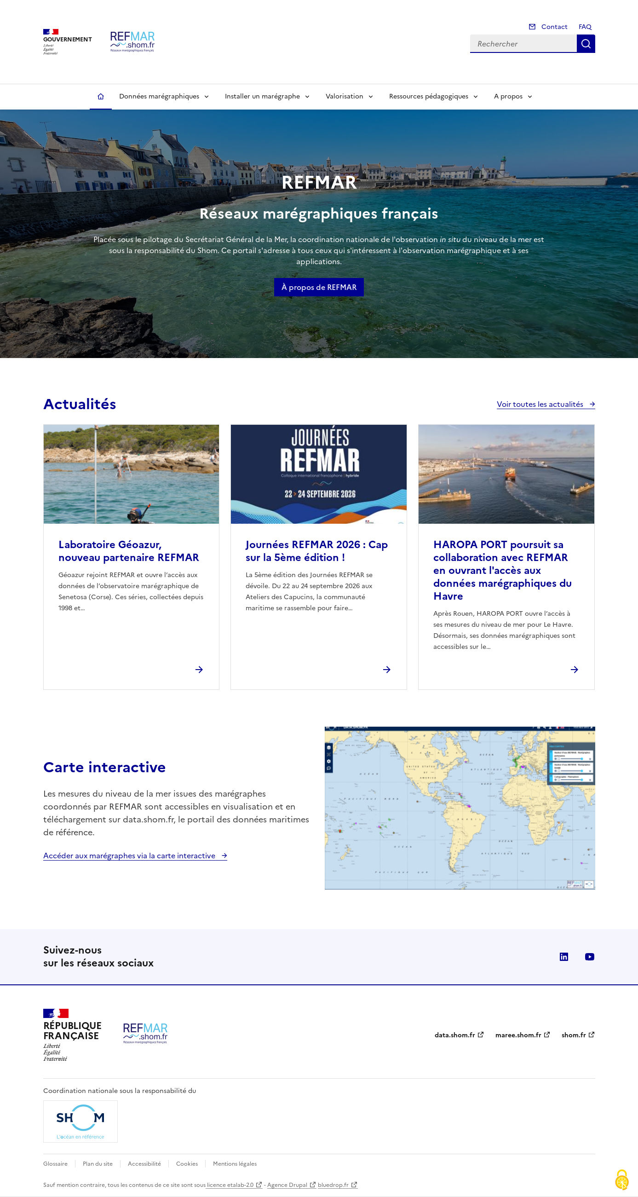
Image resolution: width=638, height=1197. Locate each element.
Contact (554, 27)
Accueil (101, 97)
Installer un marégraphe (262, 96)
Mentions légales (235, 1164)
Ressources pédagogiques (428, 96)
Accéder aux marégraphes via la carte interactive (130, 855)
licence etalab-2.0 (229, 1185)
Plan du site (98, 1164)
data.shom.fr (455, 1035)
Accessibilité (144, 1164)
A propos (508, 96)
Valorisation (344, 96)
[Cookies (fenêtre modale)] (622, 1181)
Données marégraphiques (159, 96)
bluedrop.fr (333, 1185)
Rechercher (586, 44)
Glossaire (55, 1164)
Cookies (187, 1164)
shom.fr (574, 1035)
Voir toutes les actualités (541, 404)
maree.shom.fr (518, 1035)
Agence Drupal (287, 1185)
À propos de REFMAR (319, 287)
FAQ (585, 27)
